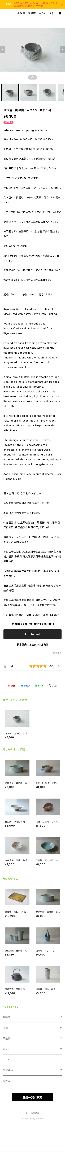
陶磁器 (6, 1017)
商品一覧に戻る (33, 1097)
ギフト (6, 1059)
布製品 (6, 1080)
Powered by (32, 1118)
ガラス (6, 1049)
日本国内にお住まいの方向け (32, 644)
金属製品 (8, 1070)
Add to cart (32, 634)
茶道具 (6, 1038)
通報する (57, 653)
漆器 (5, 1027)
